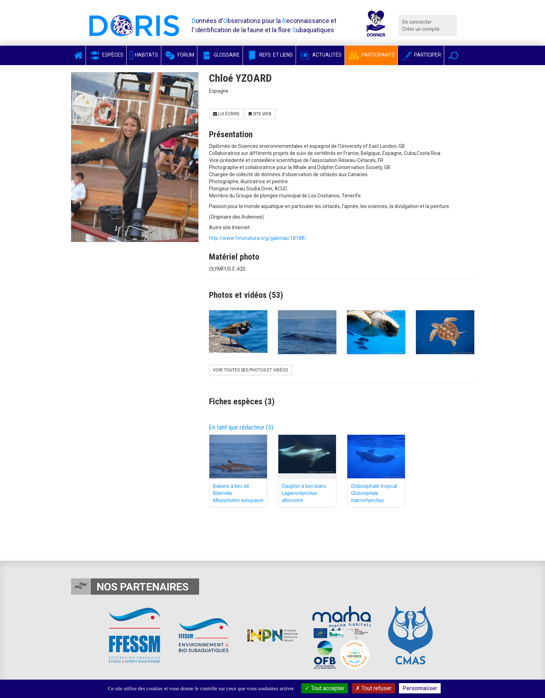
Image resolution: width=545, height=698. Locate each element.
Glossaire (220, 55)
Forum (179, 55)
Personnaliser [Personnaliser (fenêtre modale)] (419, 688)
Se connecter (417, 22)
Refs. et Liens (269, 55)
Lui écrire (226, 113)
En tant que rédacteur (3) (241, 427)
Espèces (106, 55)
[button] (453, 55)
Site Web (260, 113)
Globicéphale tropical (374, 493)
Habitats (143, 55)
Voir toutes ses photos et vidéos (250, 370)
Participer (421, 55)
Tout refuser (373, 688)
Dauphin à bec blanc (304, 493)
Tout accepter (324, 688)
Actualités (320, 55)
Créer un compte (421, 29)
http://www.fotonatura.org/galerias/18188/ (257, 238)
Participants (371, 55)
